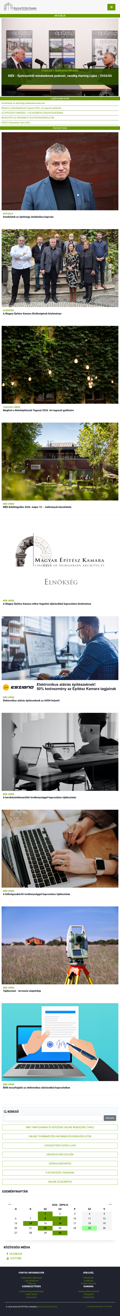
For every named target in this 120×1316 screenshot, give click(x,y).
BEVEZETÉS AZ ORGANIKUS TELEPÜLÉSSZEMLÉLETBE (27, 118)
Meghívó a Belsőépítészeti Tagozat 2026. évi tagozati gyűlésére (31, 108)
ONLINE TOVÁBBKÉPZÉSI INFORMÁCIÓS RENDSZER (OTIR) (60, 1136)
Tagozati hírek (11, 407)
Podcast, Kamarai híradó (60, 70)
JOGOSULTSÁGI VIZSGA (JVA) (60, 1145)
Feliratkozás (88, 1278)
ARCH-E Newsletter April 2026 (15, 122)
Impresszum (31, 1297)
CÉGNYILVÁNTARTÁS (60, 1163)
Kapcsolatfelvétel (48, 1307)
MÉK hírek (8, 504)
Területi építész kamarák (88, 1291)
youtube (14, 1258)
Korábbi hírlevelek (88, 1283)
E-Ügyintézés (88, 1297)
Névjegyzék (88, 1294)
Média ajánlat (31, 1294)
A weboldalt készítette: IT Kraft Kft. (100, 1306)
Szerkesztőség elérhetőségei (31, 1291)
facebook (14, 1253)
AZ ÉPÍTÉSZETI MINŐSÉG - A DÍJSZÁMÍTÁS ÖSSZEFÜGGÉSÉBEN (32, 113)
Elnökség (8, 310)
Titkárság (31, 1283)
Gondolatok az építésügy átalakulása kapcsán (23, 103)
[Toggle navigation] (111, 7)
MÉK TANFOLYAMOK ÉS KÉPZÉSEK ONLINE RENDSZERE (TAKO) (60, 1127)
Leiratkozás (89, 1281)
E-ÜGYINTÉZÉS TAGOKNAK (60, 1172)
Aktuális (8, 213)
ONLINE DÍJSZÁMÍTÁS (60, 1181)
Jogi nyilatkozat (31, 1281)
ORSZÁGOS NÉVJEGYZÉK (60, 1154)
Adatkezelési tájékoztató (31, 1278)
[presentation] (4, 63)
